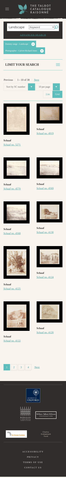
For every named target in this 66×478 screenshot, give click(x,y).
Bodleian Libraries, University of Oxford (25, 414)
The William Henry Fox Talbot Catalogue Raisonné (33, 9)
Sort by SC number (20, 86)
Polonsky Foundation (16, 435)
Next (36, 79)
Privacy (33, 458)
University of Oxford (33, 395)
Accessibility (33, 453)
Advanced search (33, 35)
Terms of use (33, 463)
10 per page (49, 86)
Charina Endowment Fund (45, 435)
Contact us (33, 469)
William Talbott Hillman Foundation (45, 416)
